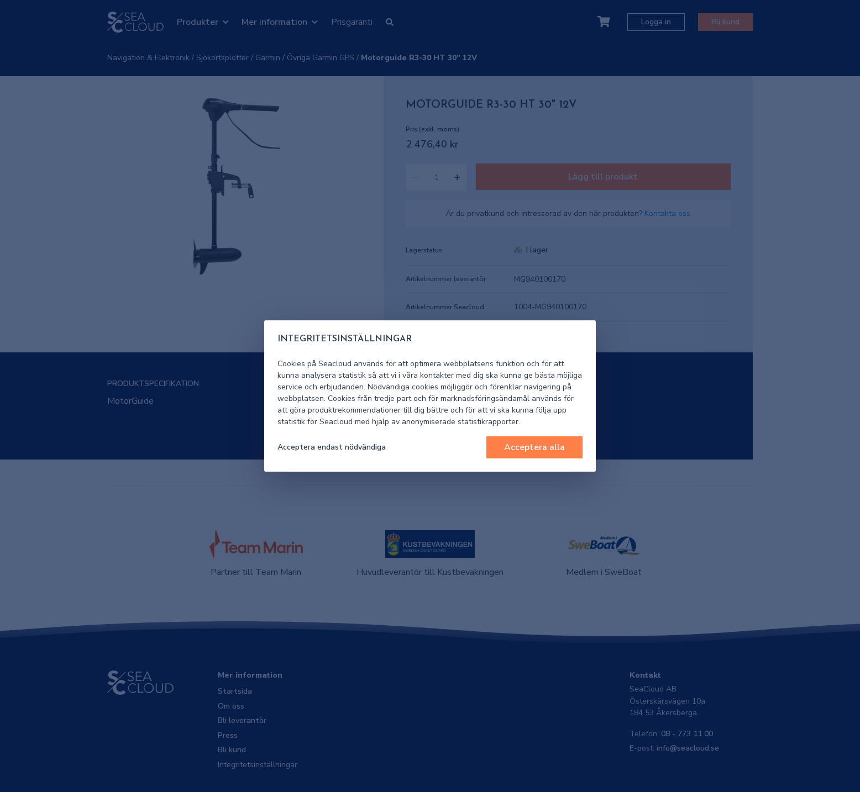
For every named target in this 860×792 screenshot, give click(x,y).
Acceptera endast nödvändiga (331, 447)
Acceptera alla (534, 447)
